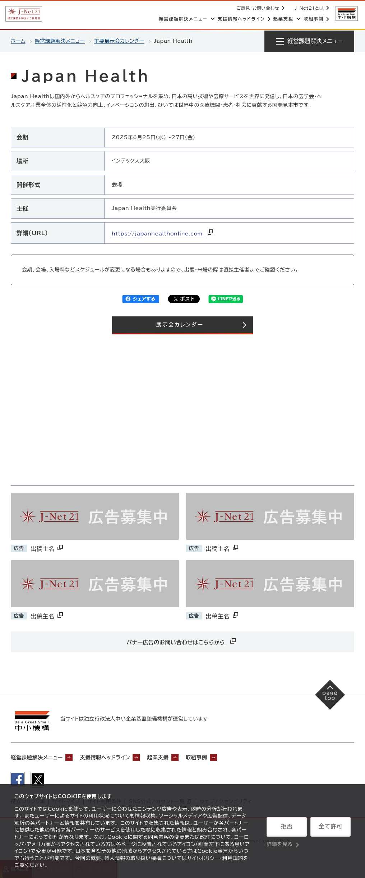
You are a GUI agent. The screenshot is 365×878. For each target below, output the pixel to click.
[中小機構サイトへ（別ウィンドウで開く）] (346, 13)
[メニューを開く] (309, 41)
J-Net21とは (308, 8)
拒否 (286, 826)
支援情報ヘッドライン (114, 758)
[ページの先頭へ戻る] (329, 695)
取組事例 (214, 758)
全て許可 (330, 826)
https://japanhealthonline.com (163, 233)
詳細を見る (280, 843)
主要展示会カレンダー (120, 41)
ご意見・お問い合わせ (257, 8)
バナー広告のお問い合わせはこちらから (182, 640)
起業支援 (172, 758)
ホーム (18, 41)
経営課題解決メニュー (60, 41)
